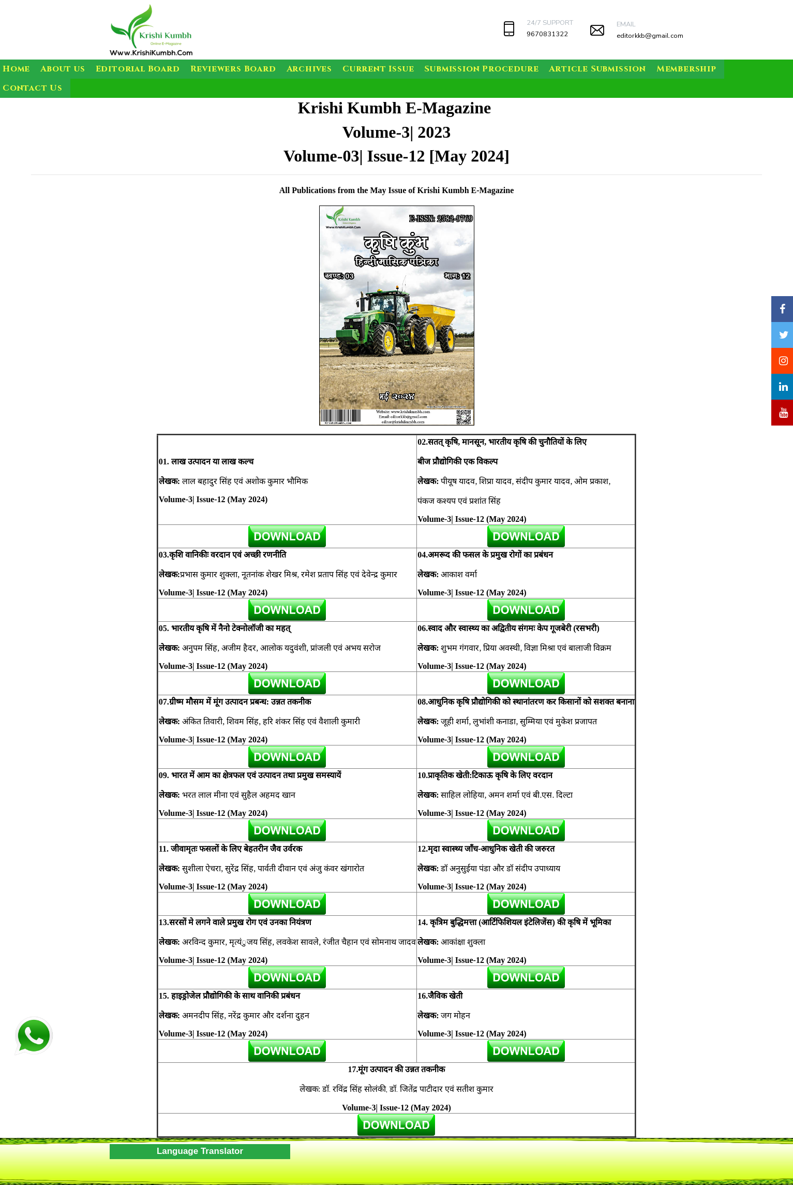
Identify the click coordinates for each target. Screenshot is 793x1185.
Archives (309, 69)
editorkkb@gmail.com (650, 35)
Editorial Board (138, 69)
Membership (686, 69)
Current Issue (378, 69)
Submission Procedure (481, 69)
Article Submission (597, 69)
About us (62, 69)
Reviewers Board (233, 69)
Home (16, 69)
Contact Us (33, 88)
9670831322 (547, 34)
